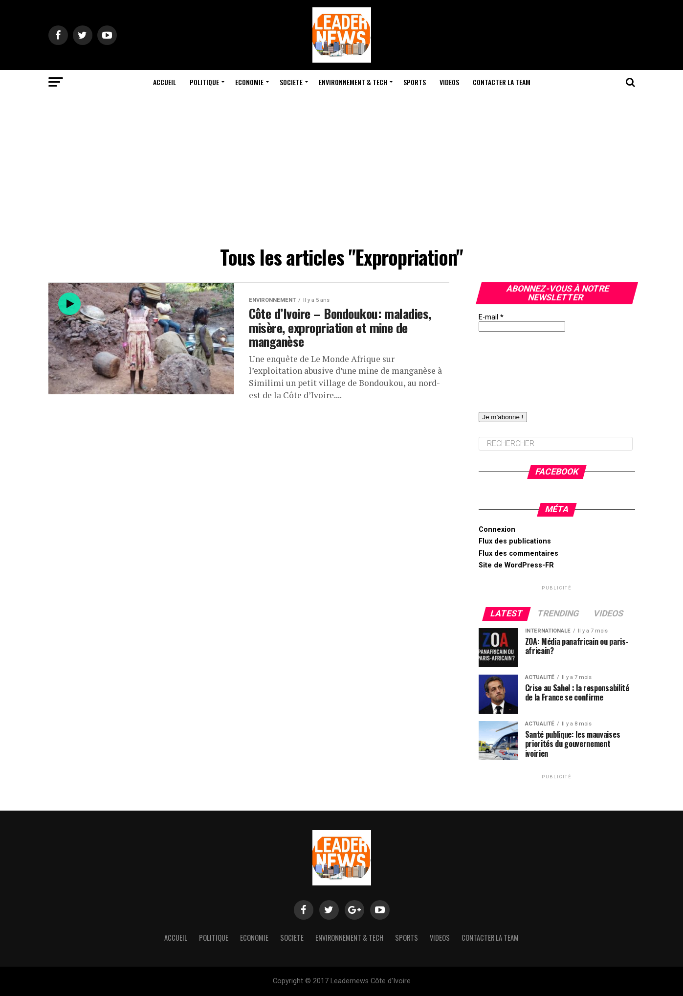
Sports (414, 82)
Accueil (164, 82)
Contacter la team (501, 82)
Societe (291, 82)
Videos (449, 82)
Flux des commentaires (518, 553)
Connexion (497, 529)
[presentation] (519, 367)
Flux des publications (515, 541)
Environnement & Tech (353, 82)
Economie (249, 82)
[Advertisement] (341, 167)
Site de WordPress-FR (516, 565)
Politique (204, 82)
